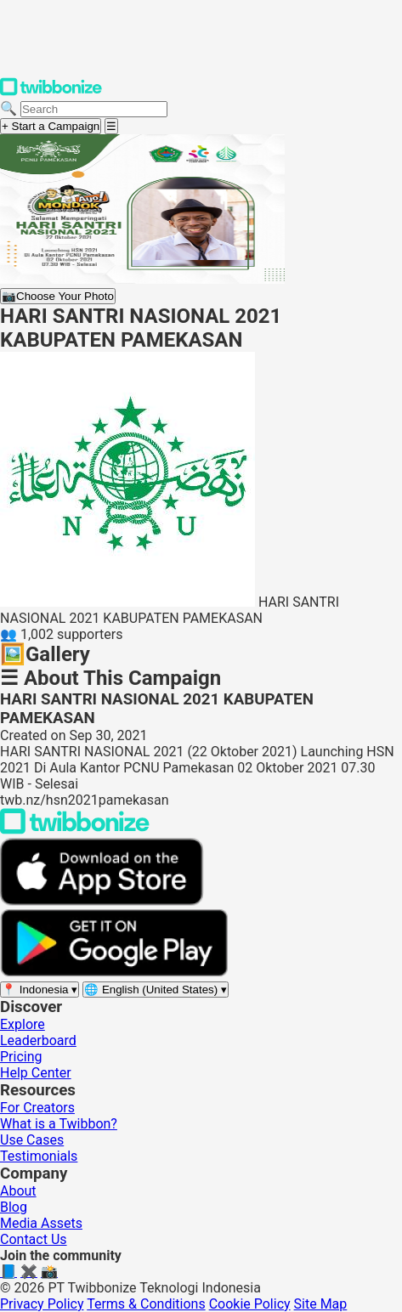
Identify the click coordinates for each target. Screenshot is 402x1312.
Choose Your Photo (58, 296)
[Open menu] (111, 126)
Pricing (21, 1057)
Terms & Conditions (146, 1304)
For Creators (37, 1108)
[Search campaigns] (93, 109)
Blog (13, 1207)
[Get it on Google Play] (114, 972)
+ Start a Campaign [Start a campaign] (50, 126)
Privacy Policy (42, 1304)
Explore (22, 1024)
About (18, 1191)
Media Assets (41, 1223)
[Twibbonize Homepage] (51, 92)
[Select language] (155, 989)
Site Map (321, 1304)
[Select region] (39, 989)
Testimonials (38, 1156)
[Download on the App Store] (102, 901)
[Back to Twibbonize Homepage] (75, 830)
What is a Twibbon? (58, 1124)
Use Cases (32, 1140)
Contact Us (33, 1239)
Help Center (35, 1073)
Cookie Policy (250, 1304)
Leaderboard (38, 1040)
